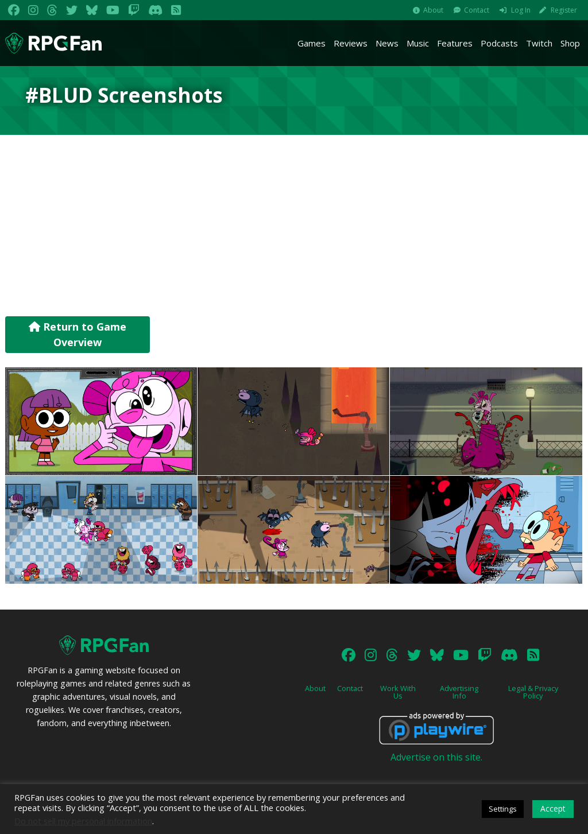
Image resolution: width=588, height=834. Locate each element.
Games (311, 43)
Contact (476, 10)
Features (455, 43)
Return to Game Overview (77, 334)
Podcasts (499, 43)
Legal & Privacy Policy (533, 692)
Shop (570, 43)
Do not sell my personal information (83, 821)
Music (418, 43)
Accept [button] (553, 808)
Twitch (539, 43)
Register (564, 10)
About (433, 10)
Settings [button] (503, 809)
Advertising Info (459, 692)
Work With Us (398, 692)
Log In (521, 10)
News (387, 43)
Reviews (351, 43)
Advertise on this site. (436, 757)
